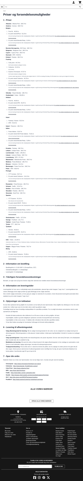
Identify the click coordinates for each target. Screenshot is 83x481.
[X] (48, 478)
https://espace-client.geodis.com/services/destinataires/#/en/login (30, 375)
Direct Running (60, 435)
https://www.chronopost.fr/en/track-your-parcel (27, 363)
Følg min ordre (9, 433)
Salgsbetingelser (31, 435)
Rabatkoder (8, 436)
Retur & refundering (31, 436)
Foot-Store (59, 440)
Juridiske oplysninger (32, 438)
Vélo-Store (71, 452)
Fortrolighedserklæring (32, 444)
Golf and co (59, 444)
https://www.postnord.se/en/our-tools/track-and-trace (28, 379)
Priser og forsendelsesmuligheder (35, 442)
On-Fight (58, 456)
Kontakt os (18, 417)
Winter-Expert (72, 454)
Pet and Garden (72, 435)
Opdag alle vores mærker (41, 401)
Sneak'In (70, 440)
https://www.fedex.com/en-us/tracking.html (23, 372)
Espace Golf (59, 438)
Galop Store (59, 442)
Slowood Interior (72, 436)
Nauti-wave (59, 454)
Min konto (7, 431)
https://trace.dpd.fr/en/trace (17, 370)
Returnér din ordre (65, 418)
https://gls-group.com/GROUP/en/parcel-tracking (23, 377)
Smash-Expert (72, 438)
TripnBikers (71, 450)
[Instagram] (39, 478)
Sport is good (71, 442)
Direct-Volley (59, 436)
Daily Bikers (59, 433)
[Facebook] (34, 478)
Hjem (4, 11)
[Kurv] (80, 2)
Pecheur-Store (72, 433)
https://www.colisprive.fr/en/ (21, 368)
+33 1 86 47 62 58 (18, 422)
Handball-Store (60, 446)
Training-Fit (71, 444)
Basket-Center (60, 431)
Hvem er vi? (29, 431)
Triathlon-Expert (72, 448)
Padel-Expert (71, 431)
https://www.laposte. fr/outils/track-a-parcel (25, 366)
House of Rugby (60, 448)
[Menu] (2, 7)
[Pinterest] (43, 478)
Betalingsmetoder (31, 440)
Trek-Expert (71, 446)
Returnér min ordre (10, 435)
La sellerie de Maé (61, 450)
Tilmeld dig (59, 466)
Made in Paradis (60, 452)
